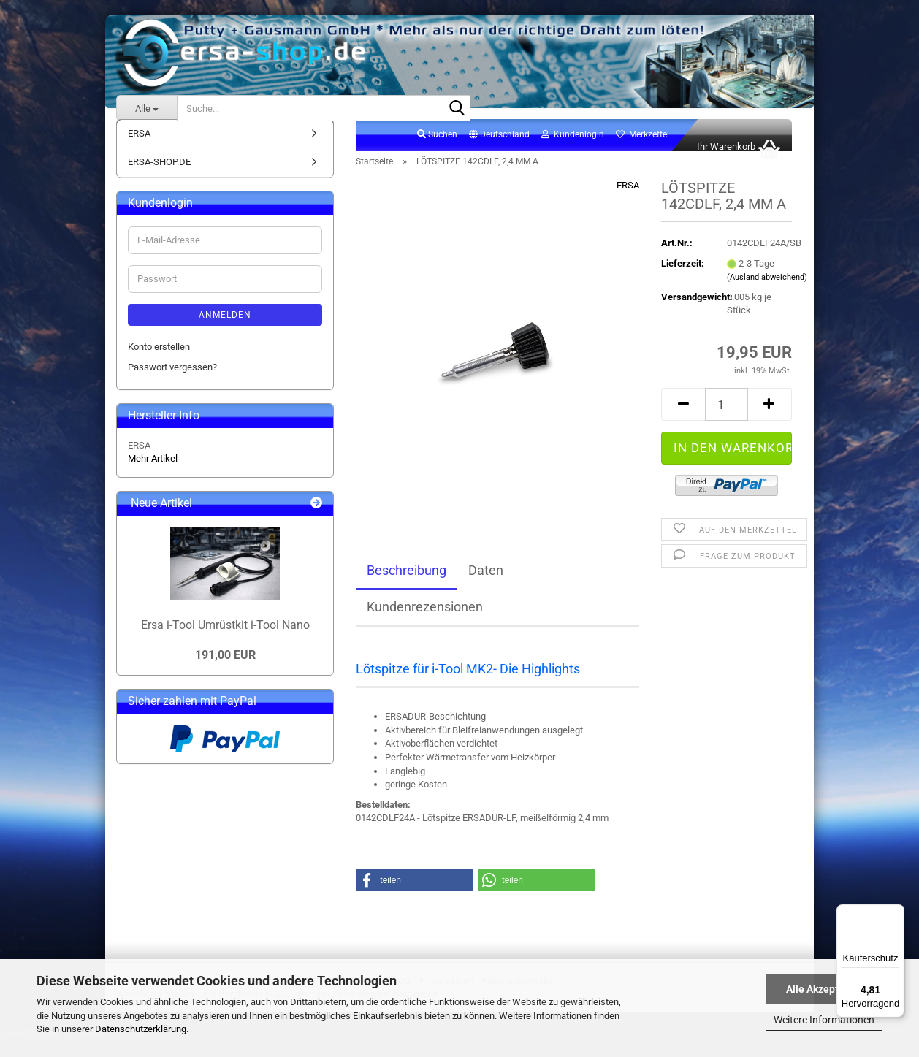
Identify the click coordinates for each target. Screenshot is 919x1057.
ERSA (628, 201)
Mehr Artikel (153, 475)
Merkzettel (642, 150)
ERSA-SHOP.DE (159, 178)
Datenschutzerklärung (140, 1028)
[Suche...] (146, 108)
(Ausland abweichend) (767, 293)
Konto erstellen (159, 362)
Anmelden (225, 331)
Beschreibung (406, 587)
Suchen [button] (437, 150)
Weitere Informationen (824, 1020)
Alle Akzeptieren (824, 989)
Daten (485, 587)
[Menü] (895, 913)
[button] (499, 151)
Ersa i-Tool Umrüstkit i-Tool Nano (225, 641)
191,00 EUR (225, 671)
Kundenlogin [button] (572, 150)
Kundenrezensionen (425, 623)
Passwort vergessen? (172, 383)
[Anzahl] (726, 420)
